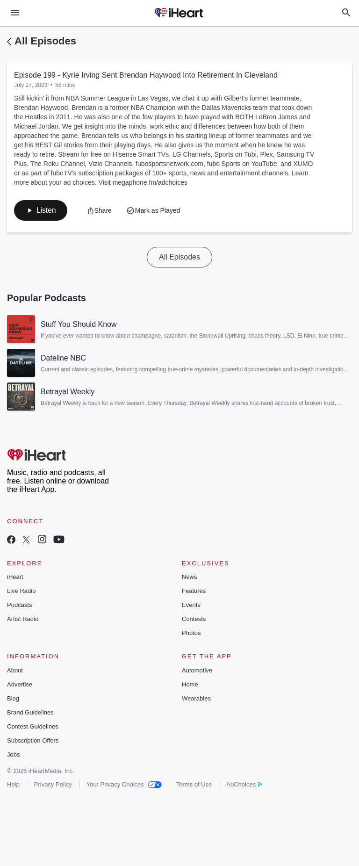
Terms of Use (194, 784)
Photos (191, 632)
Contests (194, 618)
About (15, 670)
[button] (40, 210)
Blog (13, 698)
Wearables (196, 698)
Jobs (13, 754)
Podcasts (19, 604)
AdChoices (244, 784)
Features (194, 590)
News (189, 576)
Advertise (19, 684)
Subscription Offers (32, 740)
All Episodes (45, 41)
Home (190, 684)
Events (191, 604)
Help (13, 784)
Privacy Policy (53, 784)
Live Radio (21, 590)
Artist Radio (22, 618)
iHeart (15, 576)
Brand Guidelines (30, 712)
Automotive (197, 670)
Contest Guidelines (32, 726)
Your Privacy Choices (124, 784)
